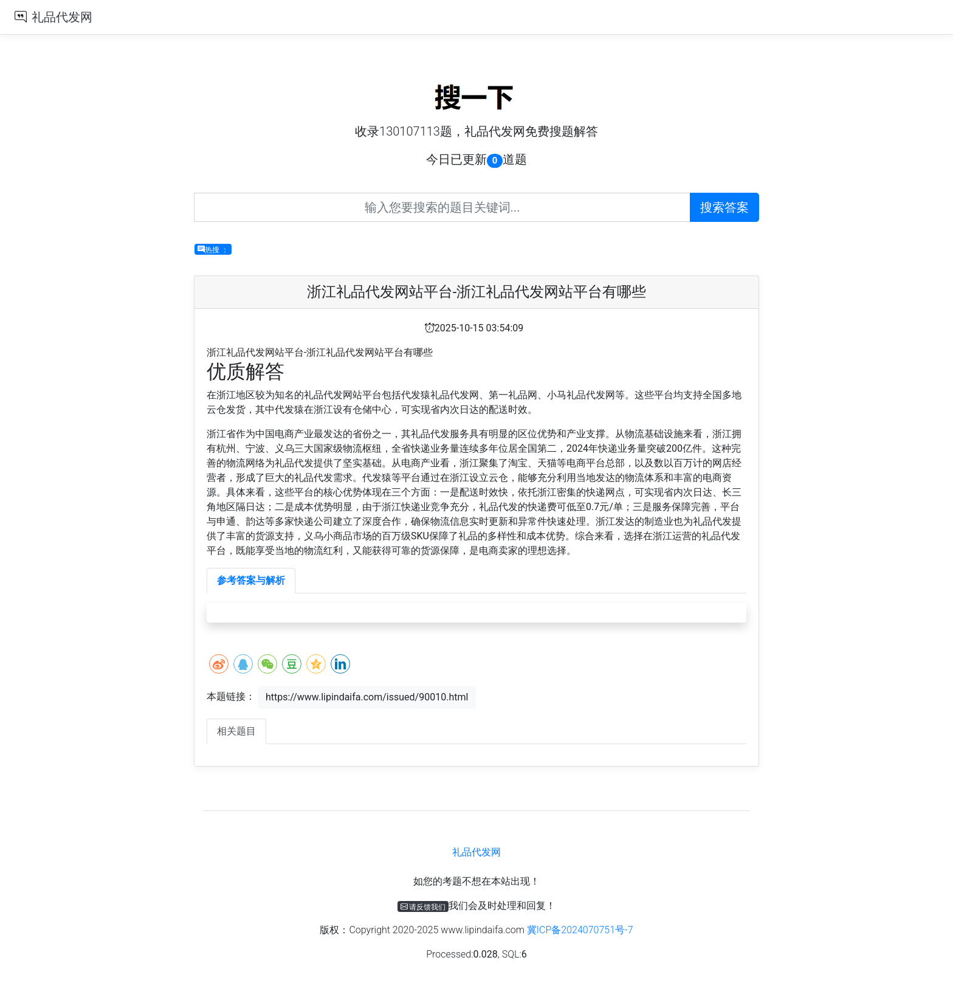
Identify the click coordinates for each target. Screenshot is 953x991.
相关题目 (236, 731)
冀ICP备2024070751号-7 (580, 930)
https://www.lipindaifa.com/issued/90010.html (367, 697)
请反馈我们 (423, 906)
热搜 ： (213, 249)
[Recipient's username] (442, 207)
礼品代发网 (62, 17)
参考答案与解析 (251, 580)
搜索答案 (724, 207)
